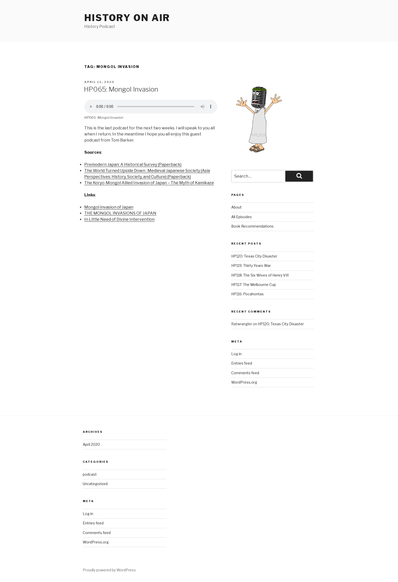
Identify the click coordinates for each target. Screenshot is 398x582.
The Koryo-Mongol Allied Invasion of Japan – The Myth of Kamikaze (149, 182)
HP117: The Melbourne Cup (253, 284)
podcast (90, 474)
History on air (127, 17)
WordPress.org (244, 382)
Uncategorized (95, 484)
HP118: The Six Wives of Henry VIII (260, 275)
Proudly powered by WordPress (109, 570)
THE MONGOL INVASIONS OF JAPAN (120, 213)
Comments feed (245, 373)
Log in (236, 354)
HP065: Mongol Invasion (121, 89)
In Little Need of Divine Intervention (119, 219)
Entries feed (241, 363)
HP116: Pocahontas (247, 294)
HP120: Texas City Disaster (254, 256)
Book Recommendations (252, 226)
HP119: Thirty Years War (251, 265)
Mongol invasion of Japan (108, 207)
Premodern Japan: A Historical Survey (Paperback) (132, 164)
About (236, 207)
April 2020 (91, 444)
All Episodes (241, 217)
